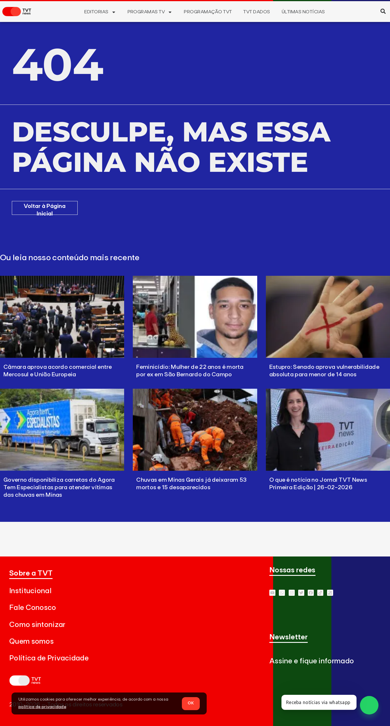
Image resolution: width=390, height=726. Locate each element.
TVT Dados (256, 12)
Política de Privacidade (49, 658)
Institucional (30, 591)
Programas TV (150, 12)
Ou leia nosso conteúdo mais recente (70, 258)
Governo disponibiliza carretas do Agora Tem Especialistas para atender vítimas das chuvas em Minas (59, 487)
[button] (383, 11)
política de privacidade (42, 707)
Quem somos (31, 641)
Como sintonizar (37, 624)
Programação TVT (208, 12)
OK (191, 703)
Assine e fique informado (311, 661)
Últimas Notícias (303, 12)
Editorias (100, 12)
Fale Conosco (32, 607)
